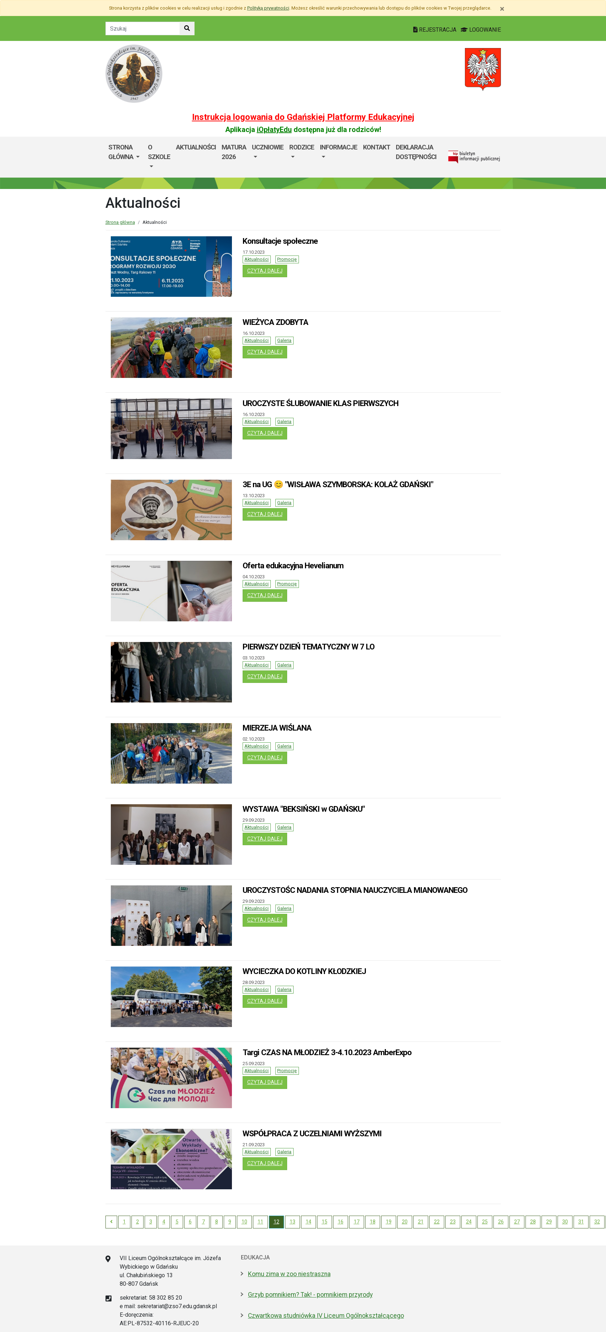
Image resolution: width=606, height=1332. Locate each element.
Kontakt (376, 147)
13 (292, 1222)
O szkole (159, 152)
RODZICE (301, 147)
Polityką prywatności (268, 8)
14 (308, 1222)
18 (372, 1222)
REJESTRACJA (435, 29)
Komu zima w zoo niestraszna (289, 1274)
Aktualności (196, 147)
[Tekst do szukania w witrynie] (142, 28)
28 (533, 1222)
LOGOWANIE (481, 29)
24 (469, 1222)
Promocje (287, 259)
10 (244, 1222)
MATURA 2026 (234, 152)
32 (597, 1222)
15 (324, 1222)
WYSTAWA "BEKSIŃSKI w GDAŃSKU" (304, 809)
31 (581, 1222)
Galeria (284, 340)
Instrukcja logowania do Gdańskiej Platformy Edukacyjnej (303, 117)
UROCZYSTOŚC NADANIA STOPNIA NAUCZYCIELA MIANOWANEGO (355, 890)
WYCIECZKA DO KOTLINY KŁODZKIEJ (304, 971)
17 (356, 1222)
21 (421, 1222)
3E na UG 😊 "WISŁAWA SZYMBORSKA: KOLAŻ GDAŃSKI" (338, 484)
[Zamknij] (502, 9)
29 (549, 1222)
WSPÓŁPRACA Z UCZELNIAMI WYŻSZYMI (312, 1133)
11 (260, 1222)
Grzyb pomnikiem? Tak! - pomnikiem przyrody (310, 1294)
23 (453, 1222)
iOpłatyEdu (274, 129)
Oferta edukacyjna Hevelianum (293, 565)
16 (340, 1222)
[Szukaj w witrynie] (187, 28)
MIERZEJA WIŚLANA (277, 727)
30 (565, 1222)
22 (437, 1222)
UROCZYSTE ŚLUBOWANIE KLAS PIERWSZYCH (320, 403)
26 (501, 1222)
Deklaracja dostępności (416, 152)
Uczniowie (268, 147)
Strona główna (120, 222)
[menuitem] (125, 157)
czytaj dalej (267, 270)
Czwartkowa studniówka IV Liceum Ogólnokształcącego (326, 1315)
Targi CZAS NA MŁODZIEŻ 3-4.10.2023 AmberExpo (327, 1052)
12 (276, 1222)
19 (389, 1222)
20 (405, 1222)
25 (485, 1222)
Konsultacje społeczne (280, 241)
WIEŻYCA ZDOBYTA (275, 322)
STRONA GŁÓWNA (121, 152)
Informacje (338, 147)
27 (517, 1222)
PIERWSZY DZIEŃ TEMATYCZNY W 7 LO (308, 646)
